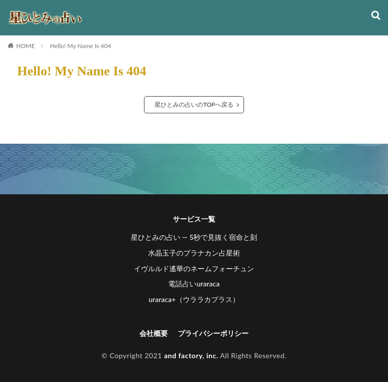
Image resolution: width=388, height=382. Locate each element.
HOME (25, 46)
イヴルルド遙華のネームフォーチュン (194, 268)
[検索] (375, 15)
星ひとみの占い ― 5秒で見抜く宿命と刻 (194, 237)
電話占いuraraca (194, 283)
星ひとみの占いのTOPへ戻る (194, 104)
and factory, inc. (191, 355)
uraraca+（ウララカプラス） (194, 299)
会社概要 (153, 333)
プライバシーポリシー (213, 333)
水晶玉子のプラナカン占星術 (194, 252)
